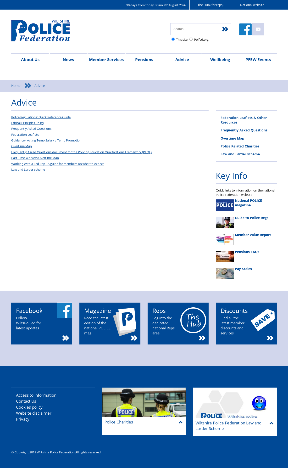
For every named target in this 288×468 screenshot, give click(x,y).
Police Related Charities (240, 146)
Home (16, 85)
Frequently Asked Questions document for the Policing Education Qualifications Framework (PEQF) (81, 152)
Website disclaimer (33, 413)
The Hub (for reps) (210, 5)
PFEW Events (258, 59)
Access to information (36, 395)
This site (182, 39)
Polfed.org (201, 39)
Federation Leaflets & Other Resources (244, 119)
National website (252, 5)
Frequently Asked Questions (31, 128)
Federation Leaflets (25, 134)
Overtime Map (21, 146)
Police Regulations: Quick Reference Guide (41, 117)
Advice (182, 59)
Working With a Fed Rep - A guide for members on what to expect (57, 164)
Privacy (22, 419)
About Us (30, 59)
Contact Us (26, 401)
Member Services (106, 59)
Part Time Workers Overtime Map (35, 158)
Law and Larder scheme (28, 169)
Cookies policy (29, 407)
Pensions (144, 59)
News (68, 59)
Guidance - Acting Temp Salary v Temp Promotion (46, 140)
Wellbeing (220, 59)
